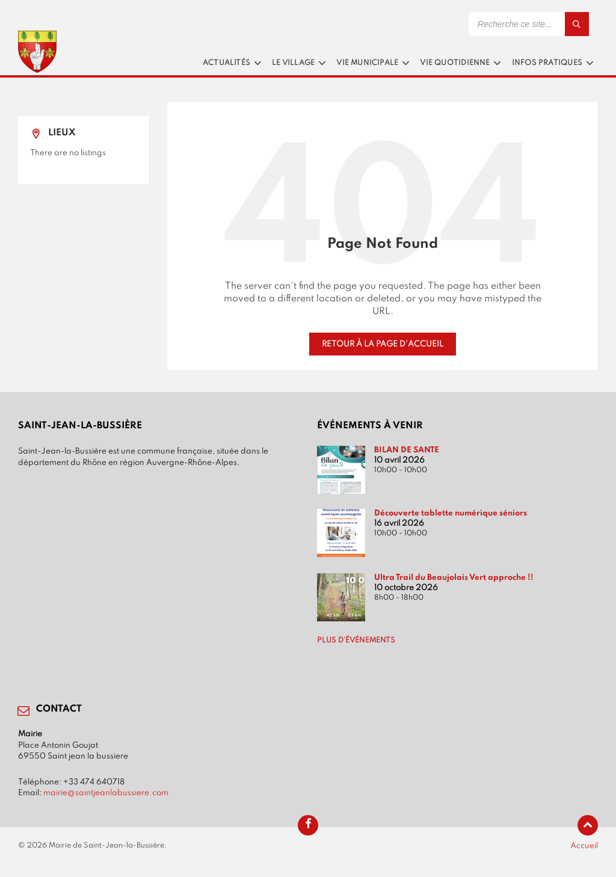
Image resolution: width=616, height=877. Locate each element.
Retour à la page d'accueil (382, 344)
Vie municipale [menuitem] (367, 63)
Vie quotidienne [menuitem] (455, 63)
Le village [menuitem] (293, 63)
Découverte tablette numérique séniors (450, 513)
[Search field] (529, 24)
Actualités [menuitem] (226, 63)
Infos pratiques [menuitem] (547, 63)
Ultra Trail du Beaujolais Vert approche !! (454, 577)
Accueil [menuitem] (584, 846)
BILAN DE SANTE (406, 450)
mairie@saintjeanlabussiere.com (105, 793)
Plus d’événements (356, 640)
